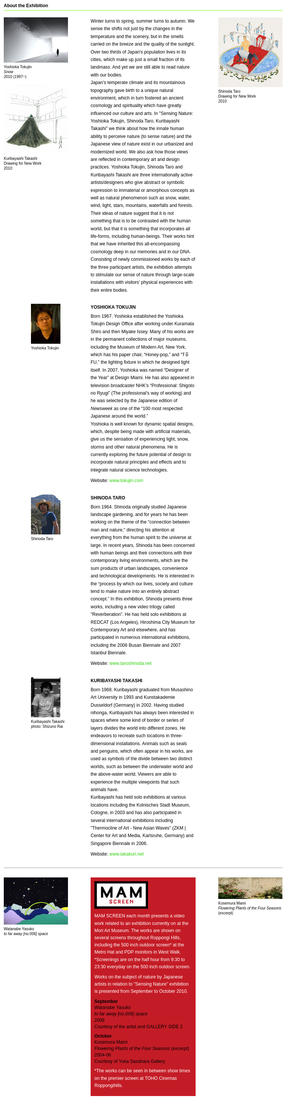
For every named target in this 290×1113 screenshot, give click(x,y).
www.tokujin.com (126, 480)
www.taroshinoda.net (130, 663)
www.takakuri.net (127, 854)
